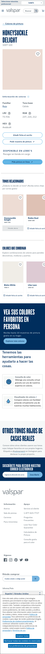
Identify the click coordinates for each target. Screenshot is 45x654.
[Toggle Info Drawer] (28, 96)
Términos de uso (18, 630)
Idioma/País (8, 588)
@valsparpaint (19, 451)
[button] (3, 11)
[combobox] (28, 11)
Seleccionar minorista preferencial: (9, 2)
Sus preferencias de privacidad (22, 645)
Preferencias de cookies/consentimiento (18, 621)
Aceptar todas (22, 636)
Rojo (5, 106)
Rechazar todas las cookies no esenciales (22, 641)
